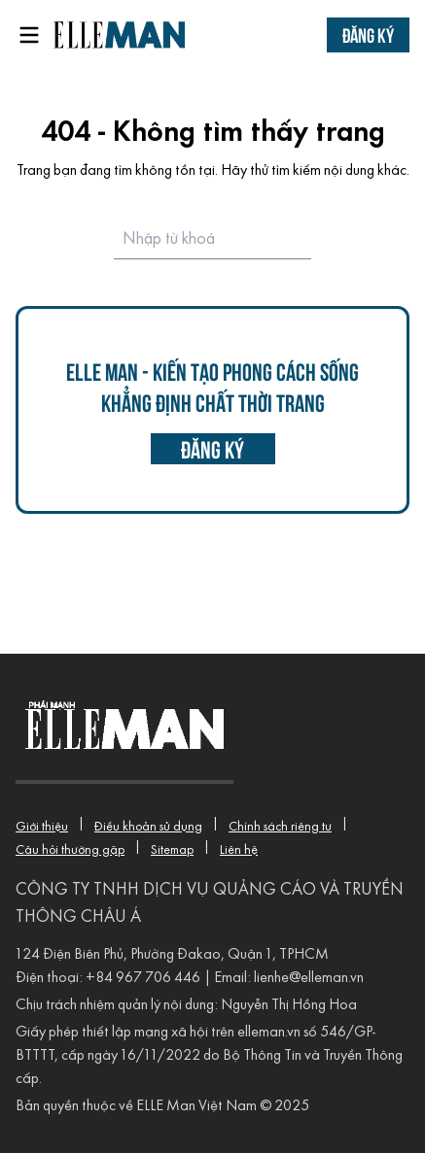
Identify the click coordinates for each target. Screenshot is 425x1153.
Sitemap (172, 850)
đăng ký (212, 448)
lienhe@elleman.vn (309, 978)
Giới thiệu (42, 827)
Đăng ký (368, 34)
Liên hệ (239, 850)
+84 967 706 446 (143, 978)
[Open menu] (29, 35)
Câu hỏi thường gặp (70, 850)
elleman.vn (269, 1032)
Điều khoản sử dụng (148, 827)
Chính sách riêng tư (280, 827)
